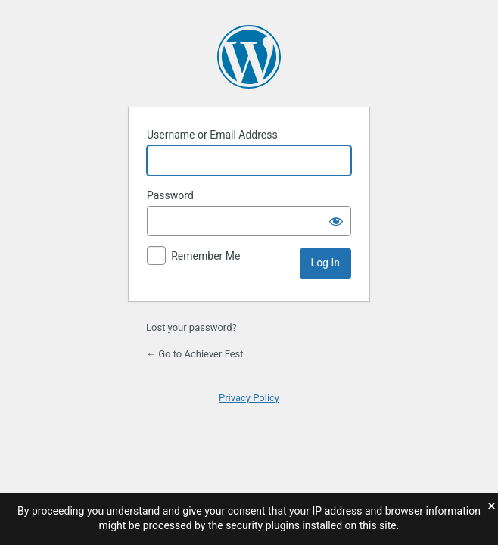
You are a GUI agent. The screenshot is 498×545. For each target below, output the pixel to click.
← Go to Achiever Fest (195, 354)
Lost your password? (191, 327)
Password (170, 195)
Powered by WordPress (249, 57)
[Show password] (336, 221)
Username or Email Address (212, 135)
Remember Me (205, 256)
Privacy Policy (249, 397)
